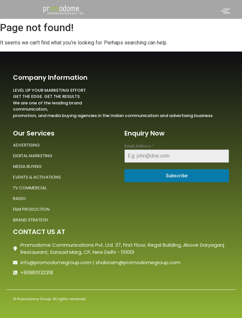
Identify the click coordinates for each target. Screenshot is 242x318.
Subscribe (177, 175)
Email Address (139, 146)
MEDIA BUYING (27, 166)
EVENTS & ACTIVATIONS (37, 177)
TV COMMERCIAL (30, 188)
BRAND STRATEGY (30, 220)
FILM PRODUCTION (31, 209)
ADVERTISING (26, 145)
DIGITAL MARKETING (32, 156)
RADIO (19, 198)
